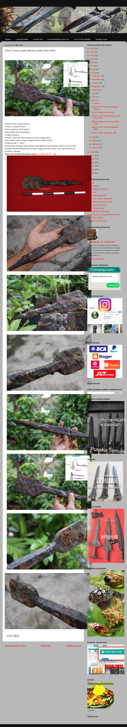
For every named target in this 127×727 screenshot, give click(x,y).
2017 (92, 155)
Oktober (95, 83)
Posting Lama (73, 645)
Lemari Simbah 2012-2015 (97, 189)
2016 (92, 159)
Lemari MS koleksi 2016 (96, 195)
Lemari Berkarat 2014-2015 (98, 211)
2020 (92, 69)
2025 (92, 52)
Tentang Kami (101, 39)
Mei (94, 100)
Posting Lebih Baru (15, 645)
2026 (92, 49)
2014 (92, 166)
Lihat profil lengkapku (95, 259)
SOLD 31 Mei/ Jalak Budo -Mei (104, 133)
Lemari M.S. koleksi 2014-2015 (99, 199)
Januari (95, 148)
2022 (92, 62)
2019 (92, 73)
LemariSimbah (22, 39)
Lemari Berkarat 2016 (96, 208)
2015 (92, 162)
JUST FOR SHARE (82, 39)
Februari (95, 144)
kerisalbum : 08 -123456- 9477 (102, 242)
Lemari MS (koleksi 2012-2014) (99, 202)
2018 (92, 152)
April (94, 137)
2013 (92, 169)
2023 (92, 59)
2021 (92, 66)
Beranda (46, 645)
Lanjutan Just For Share (96, 221)
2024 (92, 56)
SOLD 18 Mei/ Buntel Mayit (102, 112)
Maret (94, 141)
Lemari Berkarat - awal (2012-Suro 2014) (103, 215)
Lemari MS (38, 39)
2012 (92, 173)
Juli (93, 93)
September (96, 86)
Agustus (95, 90)
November (96, 79)
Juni (94, 97)
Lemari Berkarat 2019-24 (58, 39)
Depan (8, 39)
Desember (96, 76)
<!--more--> (96, 103)
